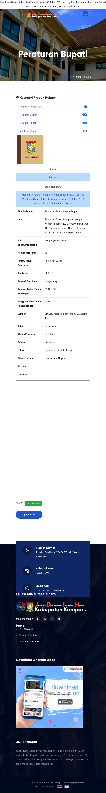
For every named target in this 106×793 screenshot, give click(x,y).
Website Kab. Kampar (29, 641)
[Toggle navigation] (85, 14)
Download (33, 503)
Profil (37, 786)
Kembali (29, 514)
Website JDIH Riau (27, 635)
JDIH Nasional (25, 629)
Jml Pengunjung (24, 619)
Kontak (45, 786)
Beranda (67, 77)
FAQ (52, 786)
